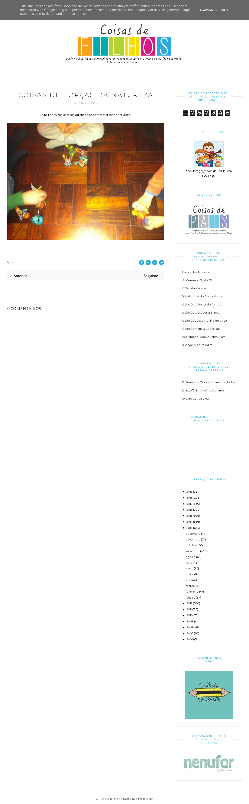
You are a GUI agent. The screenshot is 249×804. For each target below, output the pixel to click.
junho (189, 568)
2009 (190, 621)
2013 (190, 527)
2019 (190, 491)
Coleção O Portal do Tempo (201, 304)
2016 (190, 509)
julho (189, 562)
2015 (189, 515)
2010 (190, 615)
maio (189, 574)
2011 (189, 609)
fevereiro (192, 591)
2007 (190, 633)
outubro (191, 545)
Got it (225, 9)
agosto (190, 557)
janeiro (190, 597)
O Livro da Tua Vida (195, 398)
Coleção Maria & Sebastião (201, 328)
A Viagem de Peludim (197, 345)
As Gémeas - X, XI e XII (197, 280)
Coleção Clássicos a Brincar (201, 312)
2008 (190, 627)
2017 (189, 503)
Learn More (208, 9)
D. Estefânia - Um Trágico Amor (203, 390)
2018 (190, 497)
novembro (193, 539)
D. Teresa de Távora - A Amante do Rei (208, 382)
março (190, 586)
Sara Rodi (81, 103)
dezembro (193, 533)
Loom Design (145, 798)
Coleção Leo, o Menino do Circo (204, 320)
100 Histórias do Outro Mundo (202, 296)
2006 (190, 639)
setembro (193, 551)
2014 (190, 521)
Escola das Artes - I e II (197, 272)
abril (189, 580)
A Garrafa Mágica (194, 288)
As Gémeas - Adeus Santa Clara (203, 336)
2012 (189, 603)
